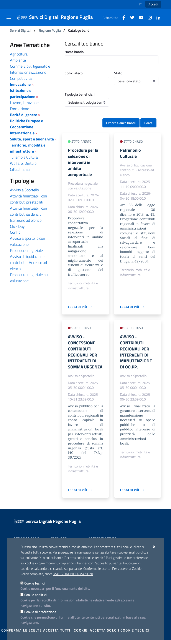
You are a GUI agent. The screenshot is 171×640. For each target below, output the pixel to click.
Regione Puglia (50, 30)
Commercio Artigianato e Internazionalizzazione (30, 69)
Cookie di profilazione (40, 611)
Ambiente (18, 60)
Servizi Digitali (20, 30)
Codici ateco (73, 73)
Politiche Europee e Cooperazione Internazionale (26, 127)
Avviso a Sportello (24, 190)
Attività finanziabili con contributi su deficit (28, 211)
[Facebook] (122, 17)
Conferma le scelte (21, 630)
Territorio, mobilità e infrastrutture (27, 148)
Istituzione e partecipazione (22, 93)
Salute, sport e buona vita (32, 139)
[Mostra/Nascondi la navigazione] (8, 17)
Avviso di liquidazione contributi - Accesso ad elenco (28, 263)
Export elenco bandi (121, 122)
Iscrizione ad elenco (25, 220)
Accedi (153, 4)
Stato (118, 73)
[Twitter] (130, 17)
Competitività (21, 78)
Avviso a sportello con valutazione (27, 241)
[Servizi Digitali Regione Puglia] (57, 17)
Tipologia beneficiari (80, 94)
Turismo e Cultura (24, 157)
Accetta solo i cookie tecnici (119, 630)
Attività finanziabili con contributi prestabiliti (28, 199)
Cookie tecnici (34, 583)
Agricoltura (19, 54)
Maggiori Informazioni (73, 573)
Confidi (15, 232)
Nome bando (74, 51)
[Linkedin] (156, 17)
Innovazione (20, 84)
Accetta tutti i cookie (65, 630)
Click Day (17, 226)
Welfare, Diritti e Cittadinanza (23, 166)
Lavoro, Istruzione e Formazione (25, 106)
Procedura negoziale (26, 250)
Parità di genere (23, 115)
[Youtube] (139, 17)
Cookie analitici (35, 594)
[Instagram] (148, 17)
